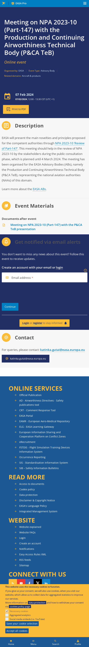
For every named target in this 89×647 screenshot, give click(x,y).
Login (25, 323)
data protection (37, 602)
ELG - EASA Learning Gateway (36, 426)
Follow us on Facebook (29, 583)
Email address (21, 278)
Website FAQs (27, 532)
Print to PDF (19, 109)
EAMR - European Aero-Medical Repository (44, 421)
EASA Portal (26, 415)
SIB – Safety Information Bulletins (39, 468)
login (59, 267)
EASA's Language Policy (33, 506)
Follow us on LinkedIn (46, 583)
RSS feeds (25, 560)
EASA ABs (39, 189)
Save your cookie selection (22, 623)
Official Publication (30, 395)
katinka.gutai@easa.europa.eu (62, 350)
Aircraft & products (31, 75)
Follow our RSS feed (13, 583)
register (37, 323)
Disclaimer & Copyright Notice (37, 500)
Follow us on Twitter (38, 583)
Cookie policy (27, 489)
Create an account (30, 543)
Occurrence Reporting (32, 457)
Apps (85, 3)
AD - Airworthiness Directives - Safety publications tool (41, 402)
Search (55, 644)
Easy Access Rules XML (32, 554)
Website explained (30, 527)
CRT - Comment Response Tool (37, 410)
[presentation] (29, 293)
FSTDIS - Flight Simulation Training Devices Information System (44, 449)
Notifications (26, 549)
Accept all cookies (17, 630)
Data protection (28, 495)
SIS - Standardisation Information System (43, 462)
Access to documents (31, 484)
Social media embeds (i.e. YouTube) (27, 619)
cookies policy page (20, 606)
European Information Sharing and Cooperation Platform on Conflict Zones (42, 434)
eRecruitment (27, 442)
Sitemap (24, 565)
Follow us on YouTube (21, 583)
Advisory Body (48, 70)
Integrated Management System (38, 511)
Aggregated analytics (20, 615)
